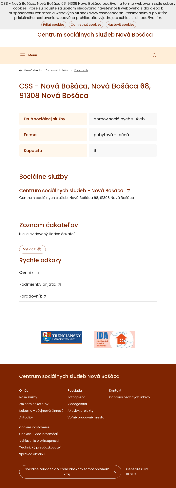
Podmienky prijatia (37, 284)
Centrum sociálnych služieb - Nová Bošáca (71, 190)
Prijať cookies (54, 24)
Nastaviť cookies (121, 24)
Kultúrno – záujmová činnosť (41, 410)
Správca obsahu (32, 454)
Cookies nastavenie (34, 427)
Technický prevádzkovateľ (40, 447)
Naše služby (28, 397)
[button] (155, 55)
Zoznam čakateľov (57, 70)
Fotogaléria (76, 397)
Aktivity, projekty (80, 410)
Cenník (26, 272)
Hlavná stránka (33, 70)
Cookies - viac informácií (38, 434)
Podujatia (75, 390)
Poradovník (30, 296)
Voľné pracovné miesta (86, 417)
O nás (23, 390)
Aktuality (26, 417)
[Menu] (28, 55)
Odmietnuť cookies (86, 24)
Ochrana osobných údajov (129, 397)
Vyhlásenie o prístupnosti (39, 440)
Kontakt (115, 390)
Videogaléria (77, 404)
